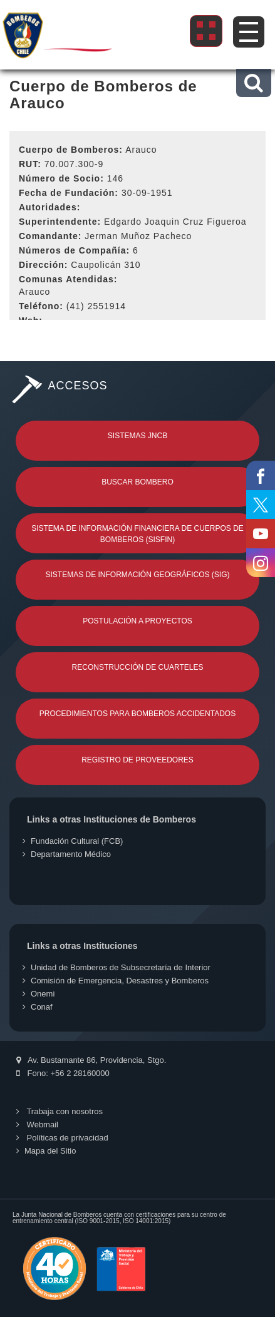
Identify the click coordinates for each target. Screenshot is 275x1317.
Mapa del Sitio (46, 1151)
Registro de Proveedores (137, 760)
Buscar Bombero (137, 482)
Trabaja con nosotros (59, 1111)
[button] (253, 83)
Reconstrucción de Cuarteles (138, 667)
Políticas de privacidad (62, 1137)
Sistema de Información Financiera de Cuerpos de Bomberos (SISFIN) (137, 534)
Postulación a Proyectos (137, 621)
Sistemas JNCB (137, 435)
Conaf (38, 1007)
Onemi (38, 993)
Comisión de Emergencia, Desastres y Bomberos (116, 980)
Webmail (37, 1124)
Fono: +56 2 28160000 (63, 1073)
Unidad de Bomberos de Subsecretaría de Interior (116, 967)
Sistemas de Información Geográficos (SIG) (137, 574)
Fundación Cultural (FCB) (73, 841)
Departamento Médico (67, 854)
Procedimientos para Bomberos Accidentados (137, 713)
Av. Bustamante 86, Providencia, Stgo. (91, 1060)
